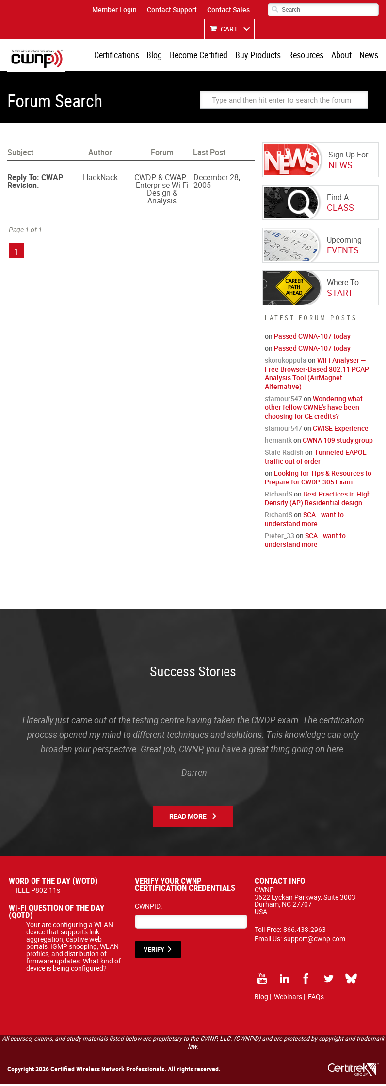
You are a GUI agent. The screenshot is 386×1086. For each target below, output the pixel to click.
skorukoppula (285, 362)
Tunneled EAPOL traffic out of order (316, 458)
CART (229, 28)
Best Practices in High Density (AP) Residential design (318, 500)
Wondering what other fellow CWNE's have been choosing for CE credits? (314, 409)
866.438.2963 (304, 931)
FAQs (316, 998)
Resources (309, 56)
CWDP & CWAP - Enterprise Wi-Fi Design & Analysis (162, 191)
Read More (188, 817)
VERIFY (154, 951)
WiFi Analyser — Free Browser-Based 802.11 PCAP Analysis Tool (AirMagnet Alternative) (317, 375)
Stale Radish (284, 454)
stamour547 (283, 400)
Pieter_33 (279, 537)
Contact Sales (228, 9)
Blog (161, 56)
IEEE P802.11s (38, 892)
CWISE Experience (341, 429)
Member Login (114, 9)
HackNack (100, 179)
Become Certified (204, 56)
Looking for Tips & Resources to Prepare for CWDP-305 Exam (318, 479)
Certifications (124, 56)
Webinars (288, 998)
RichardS (278, 495)
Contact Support (172, 9)
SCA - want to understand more (304, 521)
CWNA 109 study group (338, 442)
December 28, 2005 (216, 183)
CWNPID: (148, 908)
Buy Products (262, 56)
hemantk (278, 442)
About (343, 56)
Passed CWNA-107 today (312, 337)
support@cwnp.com (314, 940)
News (369, 56)
